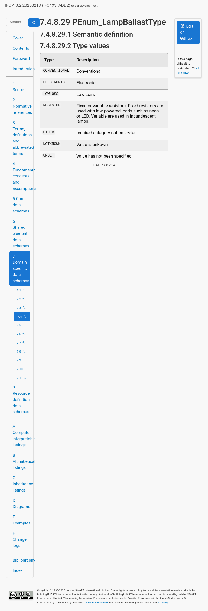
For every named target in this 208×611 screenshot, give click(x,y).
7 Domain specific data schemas (21, 268)
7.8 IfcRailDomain (23, 351)
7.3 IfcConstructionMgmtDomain (23, 308)
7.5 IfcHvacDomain (23, 325)
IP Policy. (163, 602)
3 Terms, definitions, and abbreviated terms (21, 138)
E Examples (21, 520)
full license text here (96, 602)
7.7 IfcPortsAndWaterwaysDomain (23, 343)
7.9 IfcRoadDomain (23, 360)
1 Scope (18, 86)
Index (18, 570)
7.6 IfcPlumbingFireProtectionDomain (23, 334)
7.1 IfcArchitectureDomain (23, 290)
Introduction (21, 69)
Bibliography (21, 560)
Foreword (21, 58)
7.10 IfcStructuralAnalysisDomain (23, 369)
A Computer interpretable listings (21, 435)
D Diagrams (21, 503)
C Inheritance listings (21, 484)
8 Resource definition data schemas (21, 399)
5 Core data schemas (21, 205)
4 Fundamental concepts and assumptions (21, 176)
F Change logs (20, 539)
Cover (18, 38)
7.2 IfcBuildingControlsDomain (23, 299)
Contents (21, 48)
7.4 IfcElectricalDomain (24, 316)
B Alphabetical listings (21, 461)
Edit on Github (186, 32)
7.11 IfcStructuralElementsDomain (23, 378)
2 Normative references (21, 106)
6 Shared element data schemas (21, 233)
